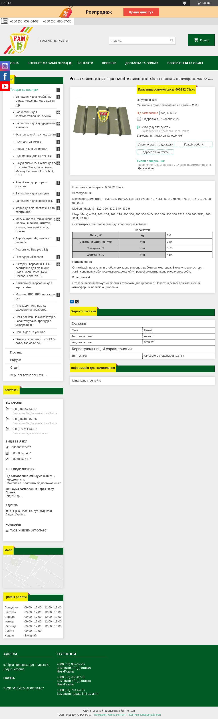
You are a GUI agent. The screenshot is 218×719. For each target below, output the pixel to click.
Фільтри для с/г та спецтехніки (36, 134)
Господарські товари (29, 257)
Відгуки (15, 360)
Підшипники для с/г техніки (34, 156)
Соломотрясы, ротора (98, 79)
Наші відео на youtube (30, 332)
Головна (11, 63)
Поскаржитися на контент (110, 714)
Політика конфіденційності (144, 714)
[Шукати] (172, 40)
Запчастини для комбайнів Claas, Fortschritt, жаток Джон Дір (35, 100)
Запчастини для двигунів (32, 193)
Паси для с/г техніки (29, 141)
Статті (15, 367)
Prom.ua (130, 710)
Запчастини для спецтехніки (34, 200)
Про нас (16, 352)
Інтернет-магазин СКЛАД (48, 63)
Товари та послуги (24, 89)
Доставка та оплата (141, 63)
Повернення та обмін (185, 63)
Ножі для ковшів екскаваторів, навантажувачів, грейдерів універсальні (36, 321)
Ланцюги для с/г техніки (31, 148)
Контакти (85, 63)
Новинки (109, 63)
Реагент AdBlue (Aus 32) (32, 249)
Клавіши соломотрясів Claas (137, 79)
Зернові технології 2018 (28, 375)
